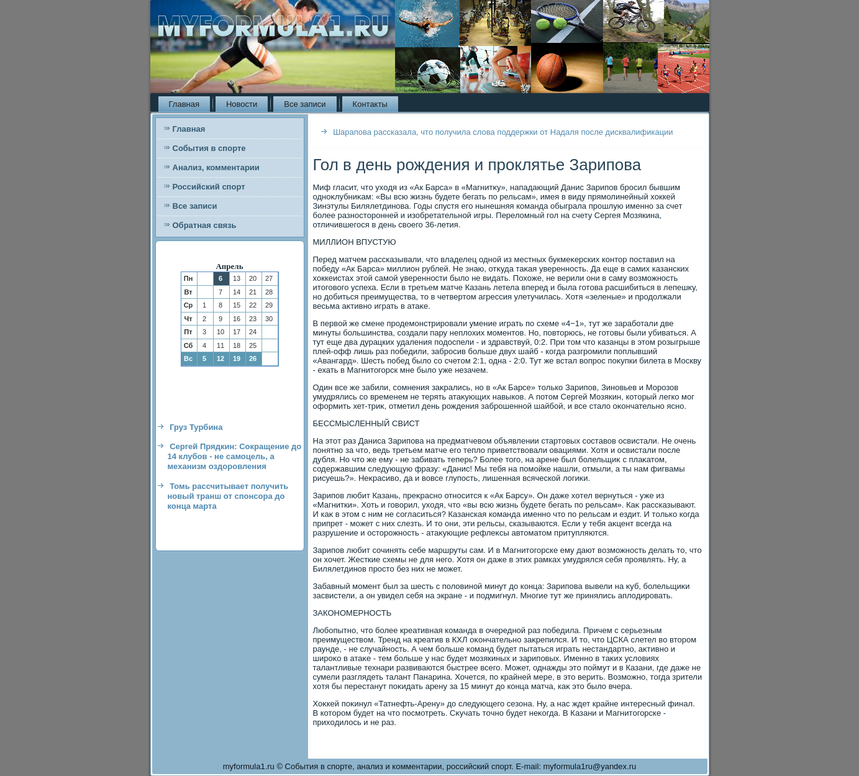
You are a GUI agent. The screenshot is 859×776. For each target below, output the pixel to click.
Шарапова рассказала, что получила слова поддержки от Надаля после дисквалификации (503, 132)
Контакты (370, 104)
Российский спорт (209, 186)
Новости (241, 104)
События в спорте (209, 148)
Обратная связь (205, 225)
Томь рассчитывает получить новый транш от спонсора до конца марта (228, 496)
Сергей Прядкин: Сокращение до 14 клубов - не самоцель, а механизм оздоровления (235, 457)
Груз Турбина (196, 427)
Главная (184, 104)
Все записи (304, 104)
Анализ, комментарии (216, 167)
